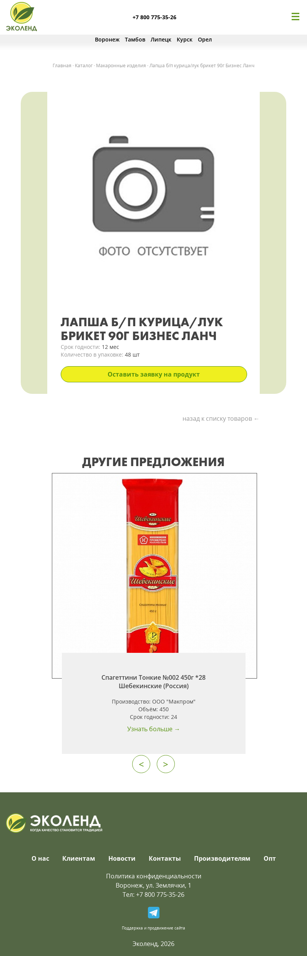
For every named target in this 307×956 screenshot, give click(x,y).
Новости (122, 858)
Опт (270, 858)
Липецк (161, 39)
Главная (62, 65)
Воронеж (107, 39)
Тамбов (135, 39)
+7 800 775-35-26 (154, 17)
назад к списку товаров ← (221, 418)
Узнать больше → (153, 729)
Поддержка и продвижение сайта (153, 928)
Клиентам (78, 858)
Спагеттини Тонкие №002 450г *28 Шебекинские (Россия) (153, 681)
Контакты (165, 858)
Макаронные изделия (121, 65)
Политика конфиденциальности (153, 876)
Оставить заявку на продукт (154, 374)
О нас (40, 858)
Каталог (84, 65)
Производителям (222, 858)
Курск (184, 39)
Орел (205, 39)
